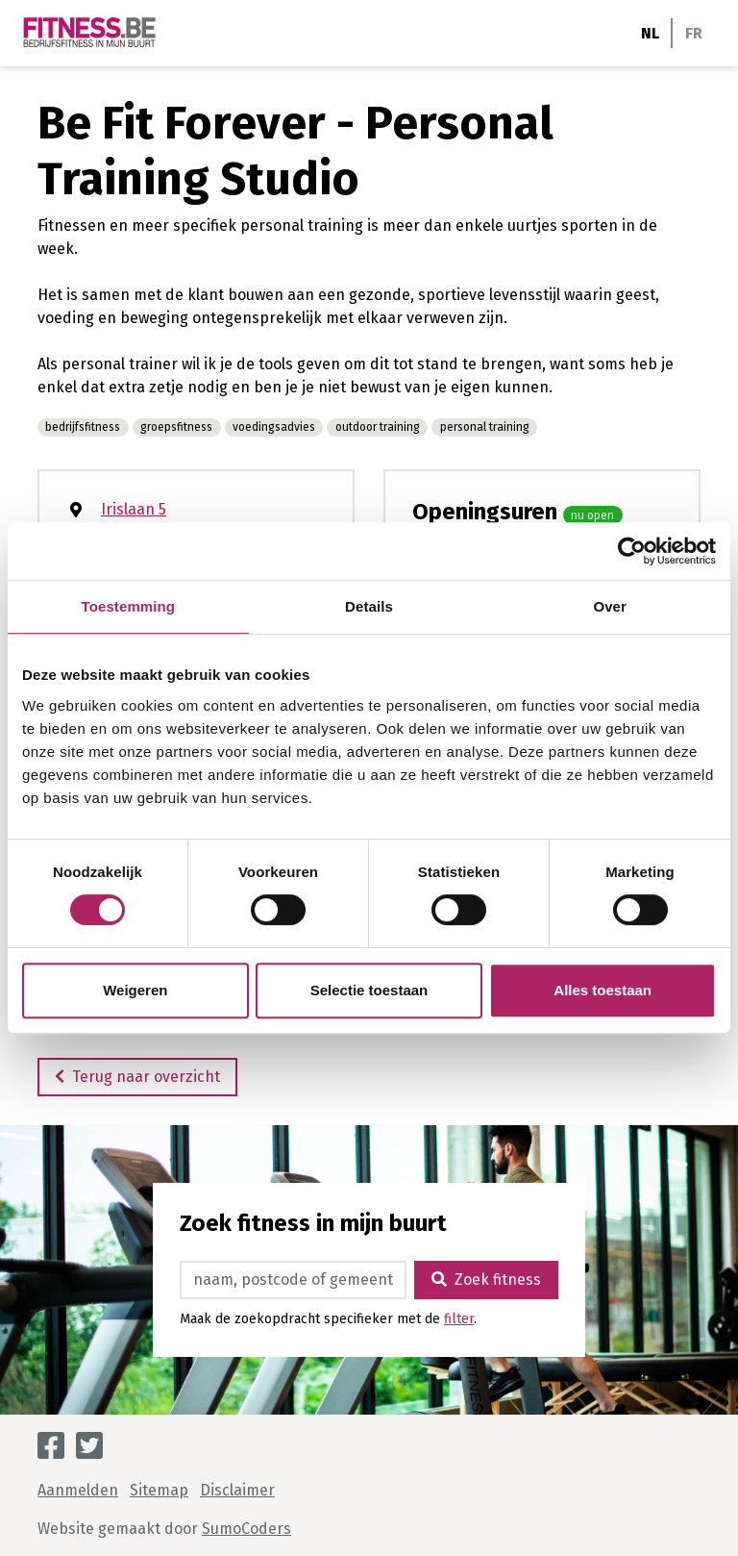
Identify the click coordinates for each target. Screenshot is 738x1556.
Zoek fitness (486, 1279)
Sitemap (159, 1490)
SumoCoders (246, 1528)
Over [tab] (610, 606)
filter (459, 1319)
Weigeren (135, 990)
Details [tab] (369, 606)
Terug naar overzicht (137, 1076)
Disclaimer (237, 1490)
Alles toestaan (603, 990)
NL (650, 33)
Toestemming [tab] (129, 606)
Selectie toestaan (369, 990)
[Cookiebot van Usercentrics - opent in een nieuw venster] (632, 551)
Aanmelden (77, 1490)
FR (693, 33)
